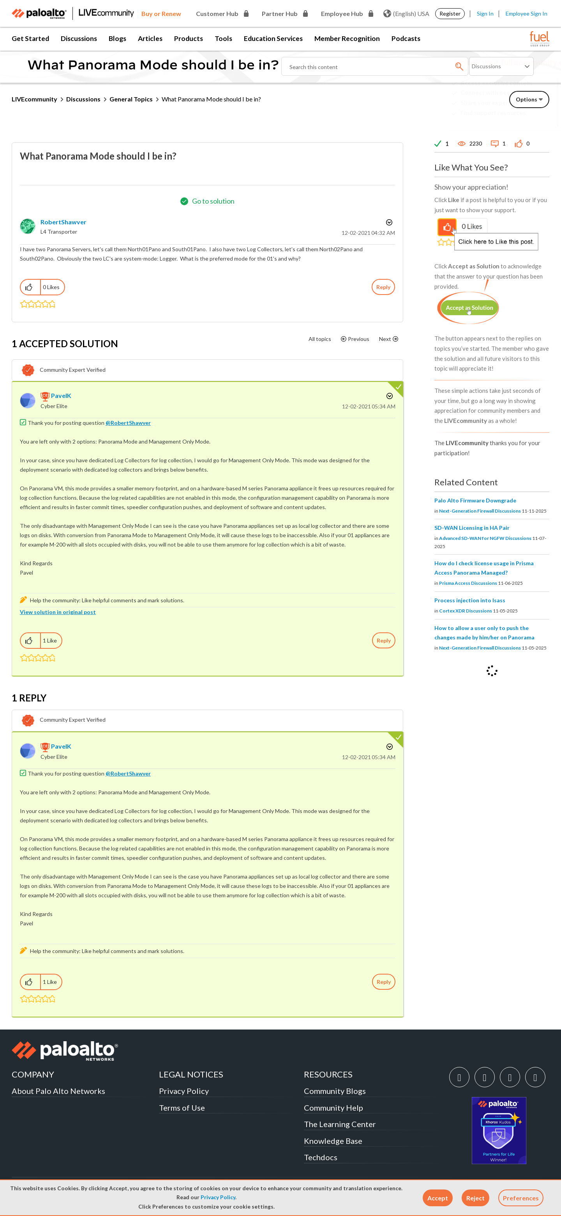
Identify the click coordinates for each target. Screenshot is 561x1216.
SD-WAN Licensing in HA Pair (472, 527)
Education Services (273, 38)
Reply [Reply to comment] (384, 640)
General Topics (131, 99)
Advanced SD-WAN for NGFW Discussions (485, 538)
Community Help (333, 1107)
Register (449, 13)
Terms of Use (182, 1107)
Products (188, 38)
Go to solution (213, 201)
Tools (223, 38)
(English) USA (406, 14)
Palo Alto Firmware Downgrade (475, 500)
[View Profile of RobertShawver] (63, 222)
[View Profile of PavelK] (61, 395)
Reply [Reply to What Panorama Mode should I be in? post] (383, 287)
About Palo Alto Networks (58, 1090)
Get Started (30, 38)
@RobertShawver (128, 422)
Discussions (79, 38)
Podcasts (406, 38)
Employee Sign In (526, 13)
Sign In (485, 13)
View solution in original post (58, 612)
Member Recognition (347, 38)
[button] (438, 1197)
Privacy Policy (218, 1197)
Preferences (521, 1198)
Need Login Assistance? (514, 119)
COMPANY (33, 1074)
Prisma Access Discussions (468, 583)
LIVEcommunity (34, 99)
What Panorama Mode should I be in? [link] (211, 99)
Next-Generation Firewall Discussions (480, 511)
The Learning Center (340, 1124)
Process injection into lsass (469, 600)
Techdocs (320, 1157)
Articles (150, 38)
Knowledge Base (333, 1140)
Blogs (117, 38)
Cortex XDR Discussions (465, 611)
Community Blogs (335, 1090)
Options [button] (388, 222)
